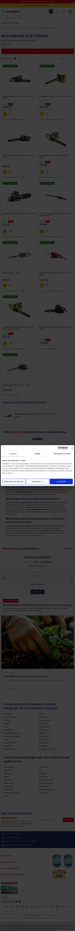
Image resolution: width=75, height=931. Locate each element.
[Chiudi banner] (72, 448)
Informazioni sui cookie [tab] (62, 454)
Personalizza (37, 481)
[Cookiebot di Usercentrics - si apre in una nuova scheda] (59, 448)
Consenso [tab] (13, 454)
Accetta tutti (61, 481)
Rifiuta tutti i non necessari (13, 481)
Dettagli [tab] (37, 454)
